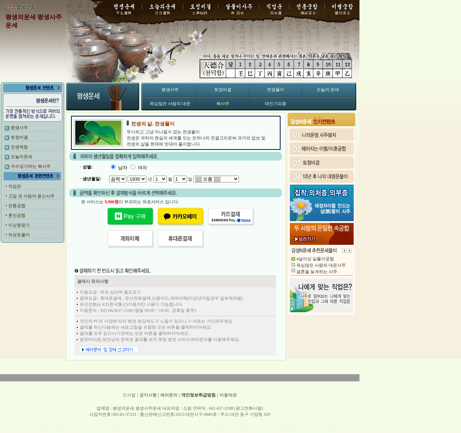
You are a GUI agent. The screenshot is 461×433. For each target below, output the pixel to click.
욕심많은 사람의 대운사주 (321, 265)
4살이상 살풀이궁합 (315, 258)
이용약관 (228, 395)
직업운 (14, 186)
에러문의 (169, 395)
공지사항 (148, 395)
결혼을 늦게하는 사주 (316, 271)
